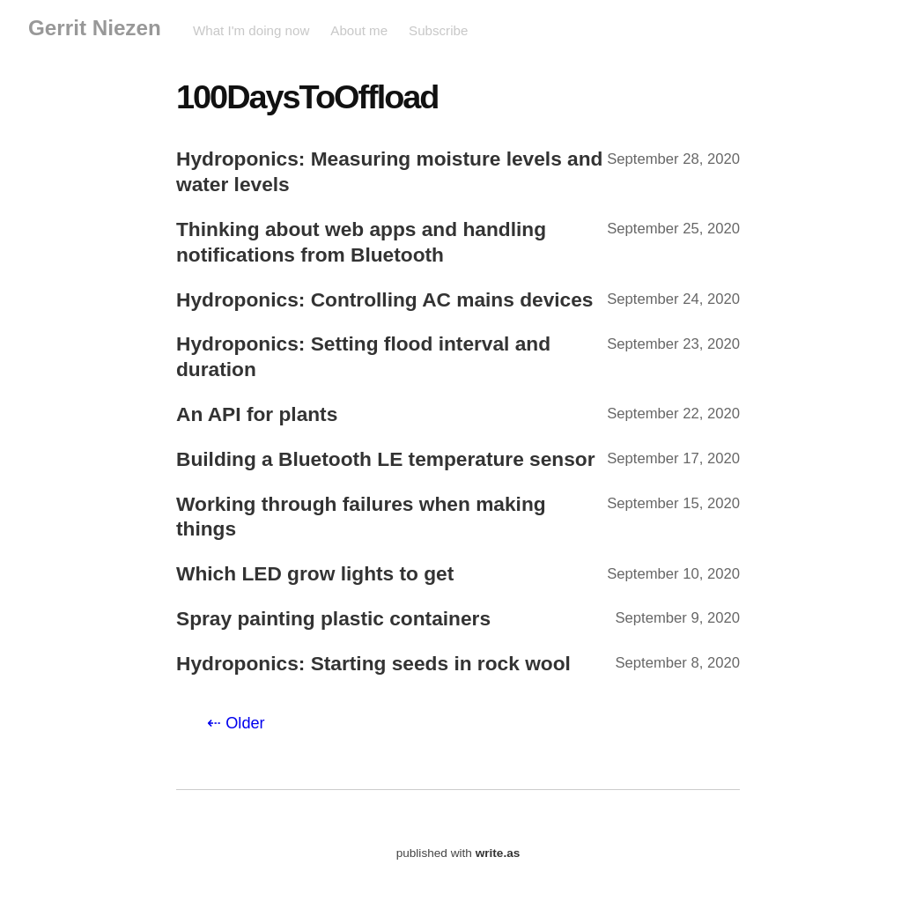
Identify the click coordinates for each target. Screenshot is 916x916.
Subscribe (438, 30)
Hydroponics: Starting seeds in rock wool (373, 663)
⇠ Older (235, 723)
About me (359, 30)
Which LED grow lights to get (315, 573)
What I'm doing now (251, 30)
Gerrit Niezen (94, 28)
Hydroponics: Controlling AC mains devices (384, 299)
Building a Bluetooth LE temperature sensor (385, 458)
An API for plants (256, 414)
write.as (498, 853)
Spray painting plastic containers (333, 618)
